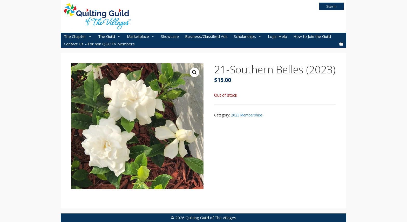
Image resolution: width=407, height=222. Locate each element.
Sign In (331, 6)
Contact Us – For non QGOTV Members (99, 43)
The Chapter (79, 36)
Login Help (277, 36)
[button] (194, 72)
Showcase (170, 36)
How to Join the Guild (312, 36)
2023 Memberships (247, 115)
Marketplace (142, 36)
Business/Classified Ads (206, 36)
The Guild (111, 36)
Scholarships (249, 36)
